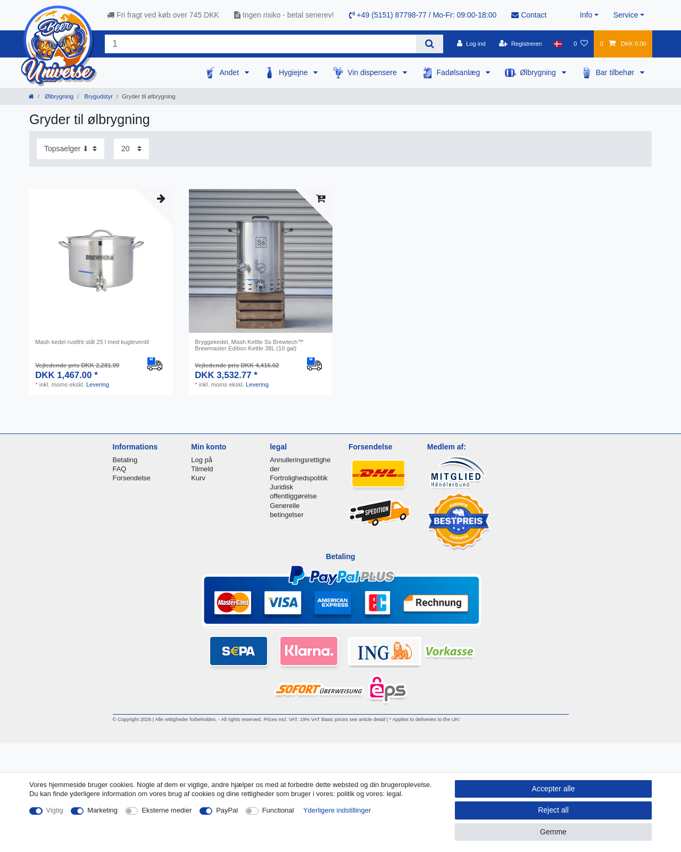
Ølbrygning (539, 72)
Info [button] (586, 15)
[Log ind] (471, 43)
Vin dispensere (372, 72)
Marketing (102, 810)
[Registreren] (520, 43)
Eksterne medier (167, 810)
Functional (278, 810)
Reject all (553, 810)
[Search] (429, 44)
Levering (97, 384)
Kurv (198, 478)
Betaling (125, 460)
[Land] (558, 43)
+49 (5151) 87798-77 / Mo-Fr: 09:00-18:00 (423, 15)
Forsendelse (132, 478)
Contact (528, 15)
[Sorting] (70, 148)
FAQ (120, 469)
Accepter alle (553, 788)
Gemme (553, 832)
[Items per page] (131, 148)
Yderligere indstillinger (337, 810)
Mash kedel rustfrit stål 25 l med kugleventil (92, 342)
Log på (201, 460)
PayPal (227, 810)
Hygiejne (294, 72)
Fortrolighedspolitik (299, 478)
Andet (229, 72)
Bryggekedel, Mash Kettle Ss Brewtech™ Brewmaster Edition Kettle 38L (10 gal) (249, 345)
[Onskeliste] (581, 43)
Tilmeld (202, 469)
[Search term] (260, 44)
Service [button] (625, 15)
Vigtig (54, 810)
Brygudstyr (97, 96)
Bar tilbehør (616, 72)
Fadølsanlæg (460, 72)
